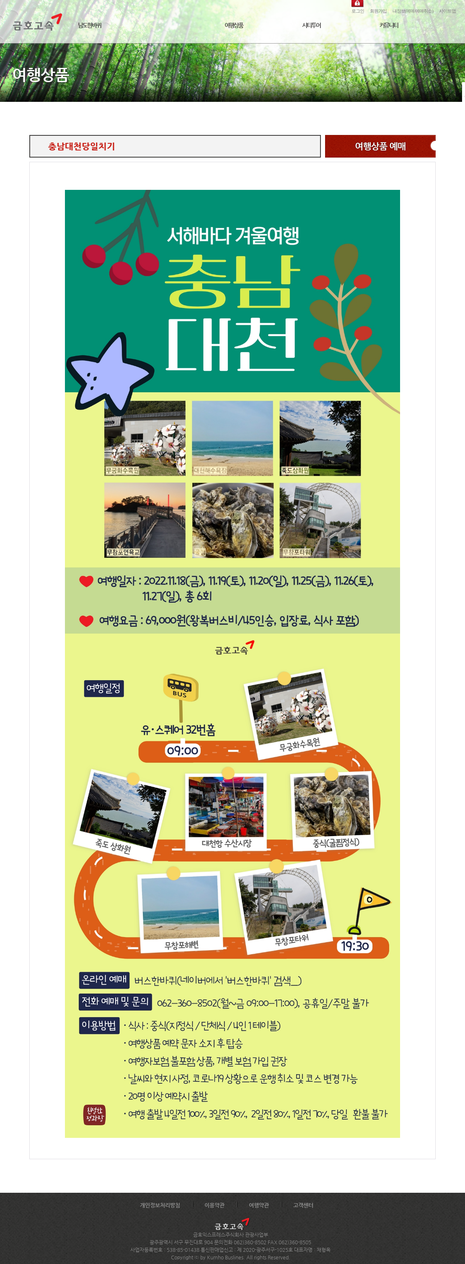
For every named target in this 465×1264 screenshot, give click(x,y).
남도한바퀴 (89, 25)
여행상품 (234, 25)
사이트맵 (447, 10)
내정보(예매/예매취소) (413, 10)
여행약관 (259, 1205)
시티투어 (311, 25)
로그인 (357, 10)
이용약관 (214, 1205)
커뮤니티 (389, 25)
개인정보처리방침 (160, 1205)
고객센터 (303, 1205)
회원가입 (378, 10)
